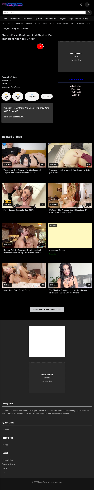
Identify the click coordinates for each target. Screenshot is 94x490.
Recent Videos (15, 19)
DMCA (4, 468)
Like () (6, 96)
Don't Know (12, 77)
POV (73, 23)
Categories (64, 19)
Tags (72, 19)
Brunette (29, 23)
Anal (89, 23)
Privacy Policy (7, 460)
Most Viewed (28, 19)
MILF (52, 23)
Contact (5, 445)
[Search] (89, 12)
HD (4, 23)
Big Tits (37, 23)
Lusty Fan (76, 95)
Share (47, 96)
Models (79, 19)
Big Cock (11, 23)
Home (5, 19)
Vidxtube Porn (76, 86)
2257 (4, 473)
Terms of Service (8, 464)
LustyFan (16, 29)
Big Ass (45, 23)
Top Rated (39, 19)
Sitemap (5, 430)
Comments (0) (32, 96)
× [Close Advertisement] (40, 47)
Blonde (66, 23)
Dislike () (17, 96)
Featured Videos (51, 19)
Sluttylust (6, 29)
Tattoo (59, 23)
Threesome (81, 23)
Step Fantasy (16, 87)
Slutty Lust (76, 92)
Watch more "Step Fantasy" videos (47, 309)
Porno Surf (76, 89)
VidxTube (25, 29)
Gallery (87, 19)
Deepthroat (20, 23)
